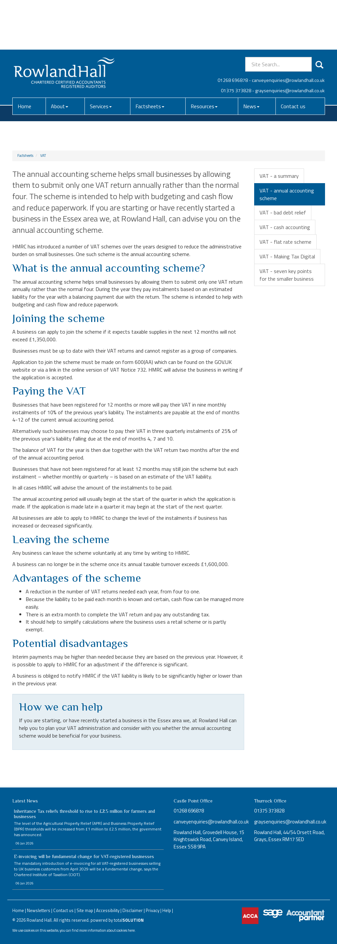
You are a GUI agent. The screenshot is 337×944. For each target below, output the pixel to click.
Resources (204, 57)
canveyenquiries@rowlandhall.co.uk (288, 30)
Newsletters (38, 910)
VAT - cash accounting (284, 227)
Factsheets (149, 57)
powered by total (117, 920)
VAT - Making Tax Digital (287, 256)
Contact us (293, 57)
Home (24, 57)
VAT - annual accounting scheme (286, 194)
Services (101, 57)
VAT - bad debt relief (282, 212)
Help (166, 910)
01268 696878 (233, 30)
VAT (43, 155)
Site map (85, 910)
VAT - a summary (279, 176)
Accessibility (107, 910)
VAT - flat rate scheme (285, 242)
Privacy (152, 910)
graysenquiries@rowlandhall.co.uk (290, 40)
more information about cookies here (107, 930)
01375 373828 (236, 40)
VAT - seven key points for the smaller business (286, 275)
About (59, 57)
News (251, 57)
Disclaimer (132, 910)
